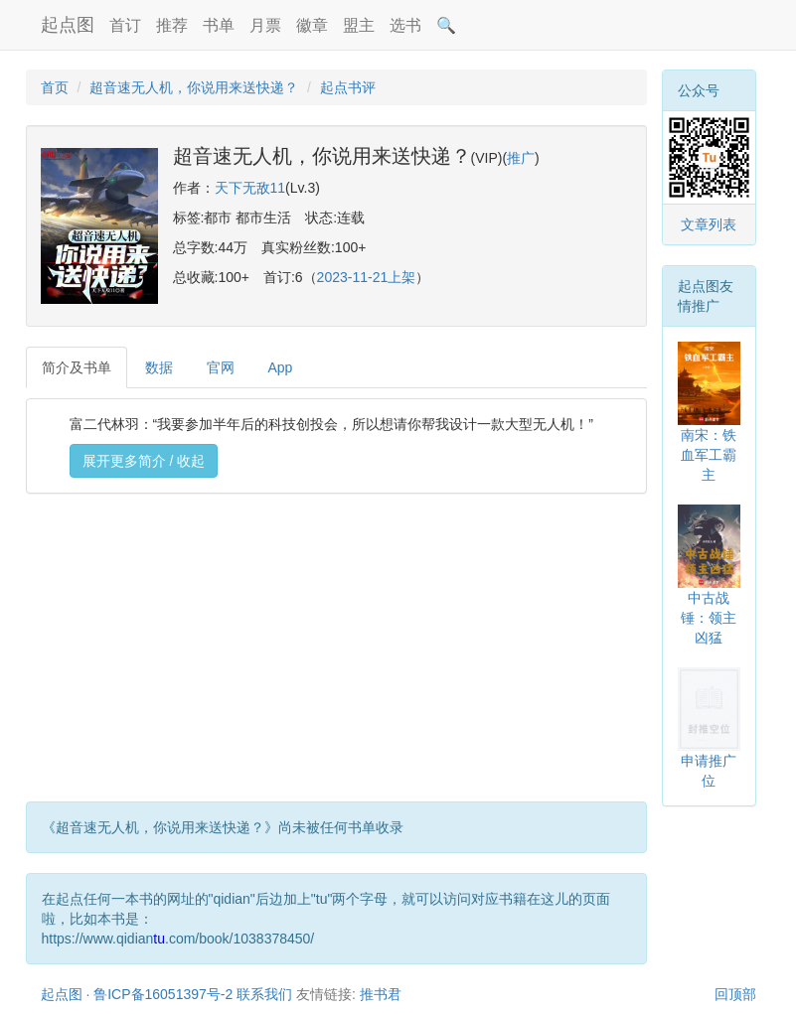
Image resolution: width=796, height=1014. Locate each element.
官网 (221, 367)
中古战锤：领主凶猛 (708, 618)
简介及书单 (76, 367)
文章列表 (708, 224)
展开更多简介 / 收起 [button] (144, 461)
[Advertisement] (336, 652)
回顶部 (735, 994)
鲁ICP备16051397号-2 (163, 994)
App (280, 367)
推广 (521, 158)
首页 (55, 87)
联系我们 (264, 994)
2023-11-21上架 (366, 277)
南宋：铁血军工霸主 (708, 455)
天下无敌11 (250, 188)
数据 (159, 367)
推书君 (380, 994)
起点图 (67, 25)
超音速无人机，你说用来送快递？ (193, 87)
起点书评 (348, 87)
